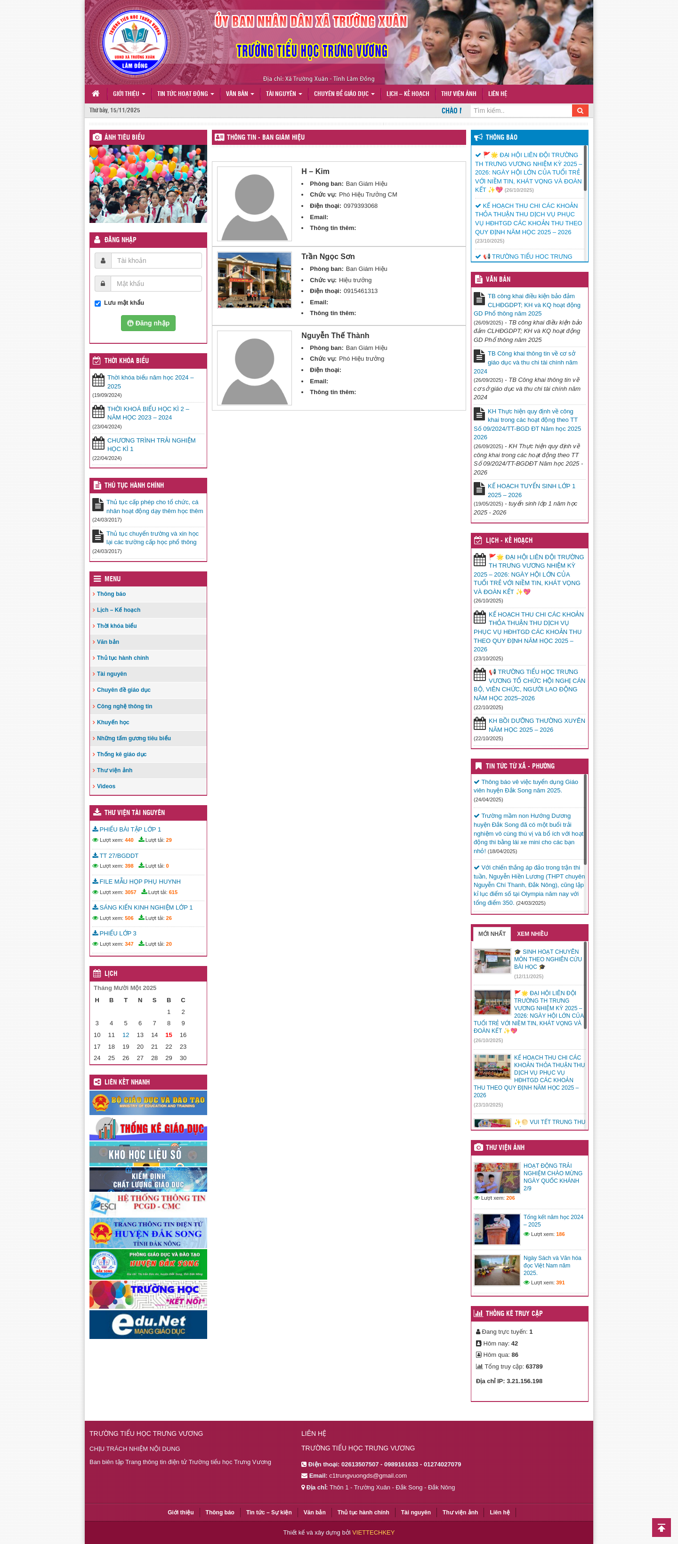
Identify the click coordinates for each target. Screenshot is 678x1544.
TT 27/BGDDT (115, 855)
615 (173, 892)
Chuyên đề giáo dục (344, 94)
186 (560, 1234)
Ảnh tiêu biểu (125, 138)
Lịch (111, 974)
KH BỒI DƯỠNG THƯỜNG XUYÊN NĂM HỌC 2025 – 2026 (537, 725)
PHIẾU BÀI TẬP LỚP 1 (126, 829)
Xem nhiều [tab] (532, 934)
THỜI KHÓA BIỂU (127, 361)
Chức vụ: (323, 194)
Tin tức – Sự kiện (269, 1512)
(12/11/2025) (528, 976)
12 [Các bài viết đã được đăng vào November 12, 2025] (125, 1034)
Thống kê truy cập (514, 1314)
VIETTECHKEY (373, 1532)
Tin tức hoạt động (185, 94)
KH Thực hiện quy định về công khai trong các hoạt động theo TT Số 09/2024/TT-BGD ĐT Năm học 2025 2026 (527, 424)
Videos (106, 786)
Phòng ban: (327, 183)
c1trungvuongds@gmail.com (368, 1475)
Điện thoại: (325, 205)
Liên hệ (497, 94)
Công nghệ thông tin (125, 706)
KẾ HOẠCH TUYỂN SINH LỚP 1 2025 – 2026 (531, 491)
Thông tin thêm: (333, 227)
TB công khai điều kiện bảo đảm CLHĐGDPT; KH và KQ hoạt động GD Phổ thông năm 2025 (527, 305)
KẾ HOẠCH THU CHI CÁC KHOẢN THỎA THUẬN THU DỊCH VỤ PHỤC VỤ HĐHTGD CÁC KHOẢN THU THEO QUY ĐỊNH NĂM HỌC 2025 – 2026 (529, 632)
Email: (319, 217)
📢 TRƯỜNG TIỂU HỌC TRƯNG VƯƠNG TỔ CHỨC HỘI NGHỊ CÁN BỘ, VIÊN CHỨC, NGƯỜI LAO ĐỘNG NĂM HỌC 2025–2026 (529, 685)
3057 (130, 892)
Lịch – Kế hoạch (408, 94)
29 (169, 840)
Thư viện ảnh (458, 94)
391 (560, 1282)
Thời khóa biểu (117, 626)
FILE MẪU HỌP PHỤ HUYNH (136, 881)
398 (129, 866)
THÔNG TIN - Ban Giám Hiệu (266, 138)
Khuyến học (113, 722)
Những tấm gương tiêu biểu (134, 738)
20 (169, 944)
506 (129, 918)
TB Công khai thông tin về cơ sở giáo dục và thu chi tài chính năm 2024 (526, 362)
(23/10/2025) (489, 241)
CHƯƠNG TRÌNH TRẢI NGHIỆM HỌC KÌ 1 (151, 445)
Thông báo (111, 594)
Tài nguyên (284, 94)
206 (510, 1198)
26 (169, 918)
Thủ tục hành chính (134, 486)
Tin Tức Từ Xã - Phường (520, 766)
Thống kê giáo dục (121, 754)
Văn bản (240, 94)
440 (129, 840)
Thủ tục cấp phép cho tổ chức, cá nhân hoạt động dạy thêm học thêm (154, 507)
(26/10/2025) (519, 190)
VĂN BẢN (498, 280)
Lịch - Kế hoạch (509, 541)
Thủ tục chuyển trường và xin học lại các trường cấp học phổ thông (152, 538)
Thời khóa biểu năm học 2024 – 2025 (150, 382)
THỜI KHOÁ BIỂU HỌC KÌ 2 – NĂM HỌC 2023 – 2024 (148, 413)
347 (129, 944)
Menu (113, 579)
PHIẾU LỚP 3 (114, 933)
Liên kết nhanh (127, 1082)
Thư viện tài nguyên (135, 813)
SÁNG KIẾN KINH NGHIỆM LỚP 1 (142, 907)
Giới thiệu (129, 94)
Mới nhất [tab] (492, 934)
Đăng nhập (121, 240)
